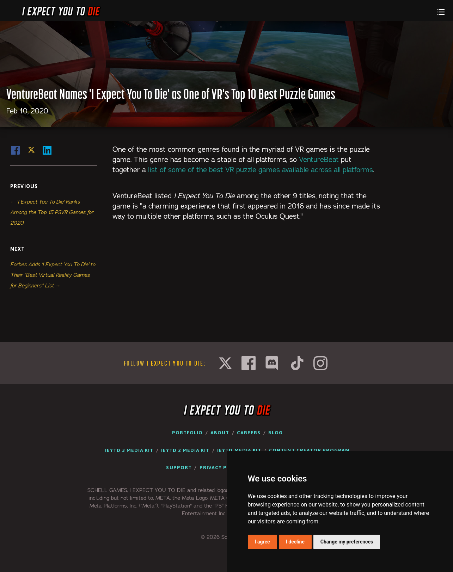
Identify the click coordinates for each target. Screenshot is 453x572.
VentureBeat (319, 159)
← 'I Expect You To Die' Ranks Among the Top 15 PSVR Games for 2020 (51, 212)
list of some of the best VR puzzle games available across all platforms (260, 169)
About (219, 432)
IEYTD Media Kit (239, 450)
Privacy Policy (221, 467)
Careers (249, 432)
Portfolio (187, 432)
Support (179, 467)
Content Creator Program (309, 450)
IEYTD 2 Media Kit (185, 450)
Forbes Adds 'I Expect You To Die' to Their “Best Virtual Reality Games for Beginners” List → (52, 275)
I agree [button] (262, 542)
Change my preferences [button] (346, 542)
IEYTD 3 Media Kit (129, 450)
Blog (275, 432)
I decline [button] (295, 542)
